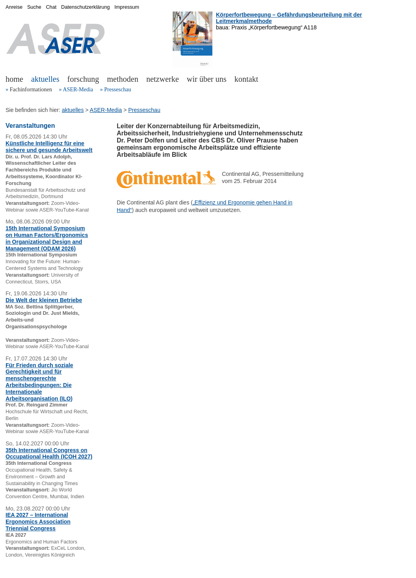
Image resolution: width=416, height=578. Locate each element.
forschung (83, 79)
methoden (123, 79)
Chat (51, 7)
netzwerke (162, 79)
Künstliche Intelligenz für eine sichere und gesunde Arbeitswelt (49, 146)
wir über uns (207, 79)
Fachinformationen (31, 89)
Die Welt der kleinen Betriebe (44, 300)
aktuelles (45, 79)
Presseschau (117, 89)
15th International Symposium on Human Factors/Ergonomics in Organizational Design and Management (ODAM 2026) (47, 238)
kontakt (246, 79)
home (14, 79)
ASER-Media (78, 89)
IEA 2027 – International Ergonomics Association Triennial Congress (38, 522)
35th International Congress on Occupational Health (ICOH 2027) (49, 453)
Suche (34, 7)
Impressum (126, 7)
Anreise (14, 7)
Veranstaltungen (30, 125)
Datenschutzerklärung (85, 7)
